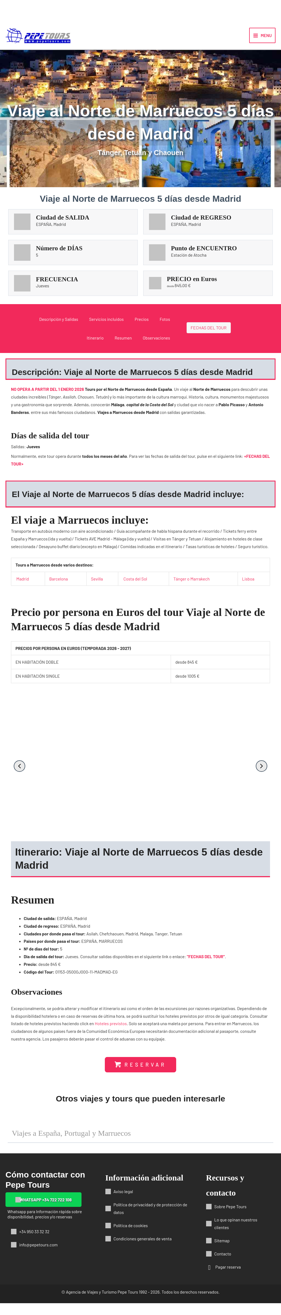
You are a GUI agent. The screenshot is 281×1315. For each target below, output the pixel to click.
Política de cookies (131, 1237)
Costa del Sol (135, 586)
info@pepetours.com (38, 1256)
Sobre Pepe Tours (230, 1218)
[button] (19, 774)
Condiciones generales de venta (143, 1250)
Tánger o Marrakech (191, 586)
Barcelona (58, 586)
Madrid (22, 586)
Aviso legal (123, 1203)
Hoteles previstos (111, 1031)
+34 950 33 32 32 (34, 1243)
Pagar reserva (228, 1278)
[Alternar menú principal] (262, 39)
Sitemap (222, 1252)
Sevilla (97, 586)
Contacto (222, 1265)
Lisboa (248, 586)
